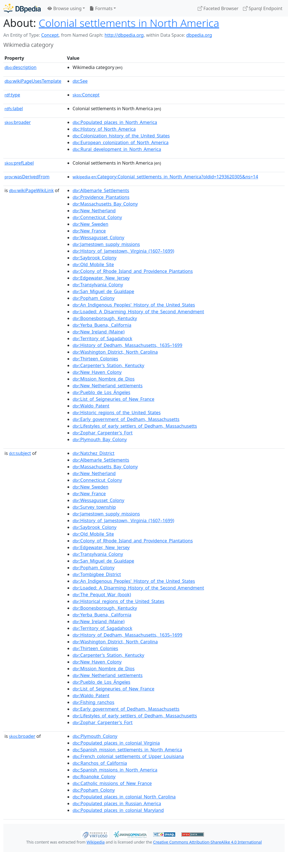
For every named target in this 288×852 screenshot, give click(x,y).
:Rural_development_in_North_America (117, 149)
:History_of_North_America (104, 129)
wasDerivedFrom (27, 177)
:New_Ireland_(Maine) (99, 332)
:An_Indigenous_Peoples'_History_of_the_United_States (134, 305)
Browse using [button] (65, 8)
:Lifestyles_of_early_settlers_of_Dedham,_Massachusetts (135, 426)
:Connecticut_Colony (97, 217)
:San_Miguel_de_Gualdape (103, 291)
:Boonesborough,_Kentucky (105, 318)
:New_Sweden (90, 224)
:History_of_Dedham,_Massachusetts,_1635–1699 (127, 345)
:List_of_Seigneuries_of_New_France (113, 399)
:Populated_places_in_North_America (115, 122)
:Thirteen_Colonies (95, 359)
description (20, 67)
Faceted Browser (218, 8)
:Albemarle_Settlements (101, 190)
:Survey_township (94, 507)
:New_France (89, 231)
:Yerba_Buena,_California (102, 325)
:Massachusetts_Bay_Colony (105, 204)
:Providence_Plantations (101, 197)
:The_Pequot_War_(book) (102, 594)
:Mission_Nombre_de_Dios (103, 379)
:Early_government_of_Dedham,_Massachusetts (126, 419)
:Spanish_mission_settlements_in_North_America (127, 750)
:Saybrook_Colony (94, 258)
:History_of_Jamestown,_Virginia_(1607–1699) (123, 251)
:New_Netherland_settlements (108, 386)
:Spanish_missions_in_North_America (115, 770)
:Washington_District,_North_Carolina (115, 352)
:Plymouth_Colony (95, 736)
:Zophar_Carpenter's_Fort (102, 433)
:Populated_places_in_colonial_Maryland (118, 810)
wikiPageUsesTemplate (32, 81)
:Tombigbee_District (97, 574)
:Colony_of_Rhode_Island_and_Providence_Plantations (133, 271)
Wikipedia (96, 842)
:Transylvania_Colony (98, 285)
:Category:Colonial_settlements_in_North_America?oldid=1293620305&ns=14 (165, 177)
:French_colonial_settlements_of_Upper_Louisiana (128, 756)
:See (80, 81)
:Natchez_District (93, 453)
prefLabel (19, 163)
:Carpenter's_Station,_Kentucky (108, 365)
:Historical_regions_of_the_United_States (118, 601)
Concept (49, 35)
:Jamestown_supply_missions (106, 244)
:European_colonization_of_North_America (120, 142)
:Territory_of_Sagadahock (102, 338)
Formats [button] (100, 8)
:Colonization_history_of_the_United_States (121, 136)
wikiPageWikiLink (31, 190)
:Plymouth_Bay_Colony (100, 439)
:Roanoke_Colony (94, 776)
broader (17, 122)
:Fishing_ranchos (93, 702)
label (13, 108)
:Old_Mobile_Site (93, 264)
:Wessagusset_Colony (98, 237)
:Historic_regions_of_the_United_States (117, 412)
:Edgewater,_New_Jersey (101, 278)
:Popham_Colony (93, 298)
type (12, 95)
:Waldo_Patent (91, 406)
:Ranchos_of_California (100, 763)
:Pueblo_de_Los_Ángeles (101, 392)
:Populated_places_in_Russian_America (117, 803)
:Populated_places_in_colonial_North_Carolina (124, 797)
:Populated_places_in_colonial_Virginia (116, 743)
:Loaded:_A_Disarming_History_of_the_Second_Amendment (138, 311)
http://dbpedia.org (124, 35)
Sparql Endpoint (262, 8)
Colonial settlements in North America (129, 23)
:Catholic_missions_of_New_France (112, 783)
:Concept (86, 95)
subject (20, 453)
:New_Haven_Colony (97, 372)
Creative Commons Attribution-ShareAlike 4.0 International (207, 842)
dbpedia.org (199, 35)
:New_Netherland (94, 211)
